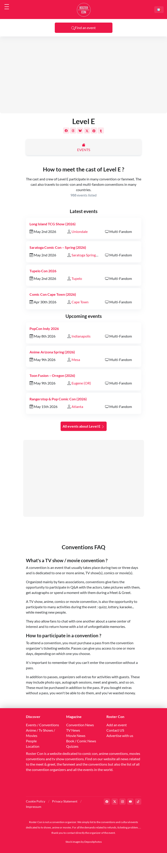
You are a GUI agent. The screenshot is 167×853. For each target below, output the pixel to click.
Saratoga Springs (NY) (88, 255)
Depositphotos (93, 841)
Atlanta (77, 406)
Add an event (116, 725)
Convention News (80, 725)
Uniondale (80, 231)
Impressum (33, 807)
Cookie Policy (35, 801)
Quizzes (72, 746)
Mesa (76, 359)
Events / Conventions (42, 725)
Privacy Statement (64, 801)
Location (32, 746)
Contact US (115, 730)
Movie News (75, 735)
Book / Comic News (81, 741)
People (31, 741)
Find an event (83, 27)
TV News (73, 730)
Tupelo (77, 278)
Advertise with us (119, 735)
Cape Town (80, 302)
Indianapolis (81, 336)
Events (83, 150)
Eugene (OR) (81, 383)
